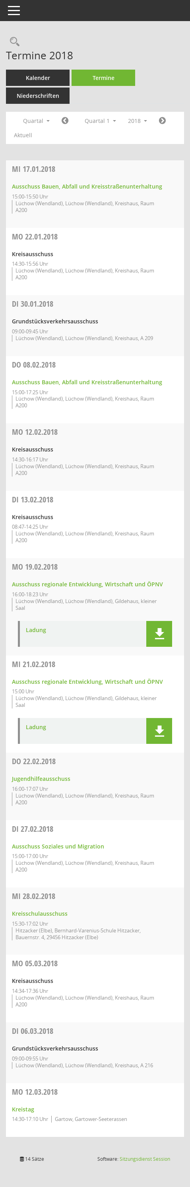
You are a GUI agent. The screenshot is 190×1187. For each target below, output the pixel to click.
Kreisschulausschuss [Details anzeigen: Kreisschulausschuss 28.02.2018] (40, 913)
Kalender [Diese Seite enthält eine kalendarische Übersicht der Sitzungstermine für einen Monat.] (38, 78)
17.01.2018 (33, 168)
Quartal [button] (36, 121)
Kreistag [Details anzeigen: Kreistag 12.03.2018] (23, 1109)
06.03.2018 (32, 1030)
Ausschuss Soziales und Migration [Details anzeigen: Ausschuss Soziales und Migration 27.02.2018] (58, 846)
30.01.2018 (32, 303)
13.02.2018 (32, 499)
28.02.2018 (33, 896)
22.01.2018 (35, 236)
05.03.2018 (35, 963)
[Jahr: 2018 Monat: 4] (162, 121)
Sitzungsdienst (145, 1159)
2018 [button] (137, 121)
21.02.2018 (33, 664)
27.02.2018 (32, 828)
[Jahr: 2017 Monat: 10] (65, 121)
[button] (159, 634)
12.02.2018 (35, 431)
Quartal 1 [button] (100, 121)
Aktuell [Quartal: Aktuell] (23, 135)
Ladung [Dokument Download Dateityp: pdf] (36, 630)
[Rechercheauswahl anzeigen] (12, 42)
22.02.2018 (34, 761)
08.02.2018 (34, 364)
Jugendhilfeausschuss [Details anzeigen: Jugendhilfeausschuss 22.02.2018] (41, 778)
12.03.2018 (35, 1091)
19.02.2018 (35, 566)
